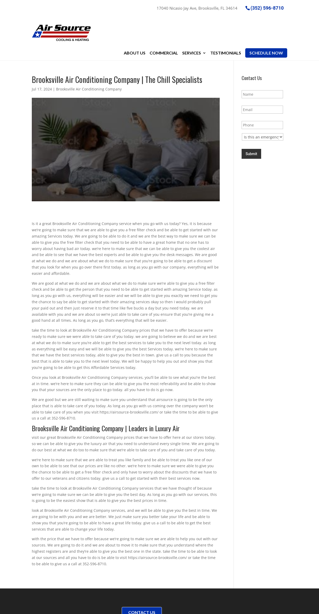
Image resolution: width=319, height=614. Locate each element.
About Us (134, 24)
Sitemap (110, 606)
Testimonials (225, 24)
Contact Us (141, 580)
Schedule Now (266, 23)
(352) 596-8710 (267, 7)
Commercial (164, 24)
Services (191, 24)
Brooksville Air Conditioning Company (89, 60)
